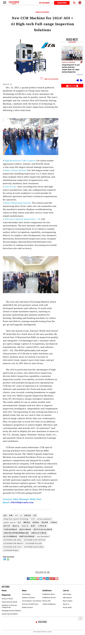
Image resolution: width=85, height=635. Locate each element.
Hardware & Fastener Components (9, 606)
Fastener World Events (30, 604)
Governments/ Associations (31, 601)
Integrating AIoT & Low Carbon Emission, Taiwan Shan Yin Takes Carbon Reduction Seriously (71, 70)
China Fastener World (9, 602)
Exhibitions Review (49, 597)
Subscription (67, 597)
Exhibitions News (48, 594)
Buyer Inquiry (67, 601)
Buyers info (46, 601)
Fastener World (7, 599)
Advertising (67, 594)
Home (4, 590)
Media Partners (27, 607)
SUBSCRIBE (62, 3)
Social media (67, 607)
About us (66, 604)
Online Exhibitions (49, 604)
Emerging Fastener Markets (11, 610)
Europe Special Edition (10, 614)
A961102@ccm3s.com (21, 502)
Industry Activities (28, 597)
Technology (26, 594)
